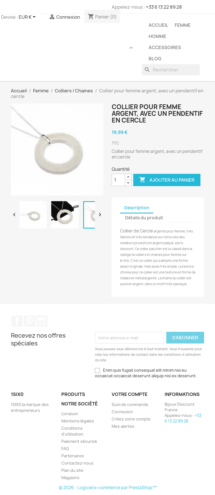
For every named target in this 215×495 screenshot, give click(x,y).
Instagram (41, 321)
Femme (183, 25)
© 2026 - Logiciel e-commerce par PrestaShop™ (107, 488)
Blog (155, 59)
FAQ (65, 448)
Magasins (70, 477)
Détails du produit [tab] (144, 218)
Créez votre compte (131, 419)
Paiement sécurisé (79, 441)
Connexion (122, 411)
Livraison (69, 413)
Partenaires (72, 455)
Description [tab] (136, 208)
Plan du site (72, 470)
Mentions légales (77, 421)
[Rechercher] (171, 69)
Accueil (158, 25)
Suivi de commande (130, 404)
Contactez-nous (77, 463)
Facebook (17, 321)
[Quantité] (118, 180)
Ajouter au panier (167, 180)
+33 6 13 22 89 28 (164, 7)
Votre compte (130, 394)
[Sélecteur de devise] (28, 17)
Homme (157, 36)
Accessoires (165, 47)
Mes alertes (123, 426)
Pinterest (29, 321)
